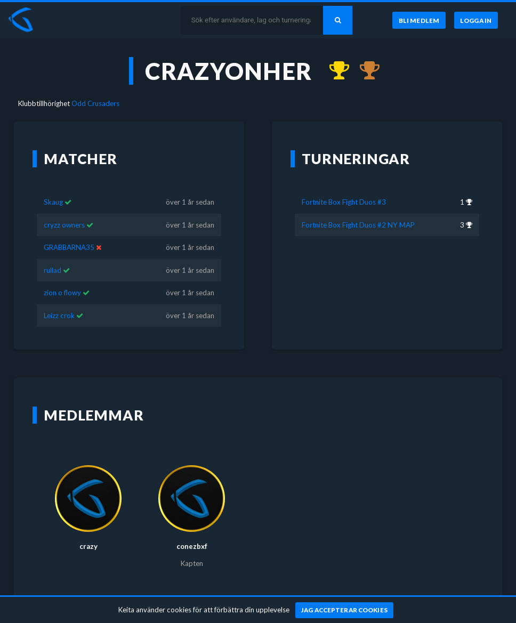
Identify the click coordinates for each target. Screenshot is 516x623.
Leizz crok (59, 315)
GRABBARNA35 (69, 247)
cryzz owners (64, 225)
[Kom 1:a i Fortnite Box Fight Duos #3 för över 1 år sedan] (334, 71)
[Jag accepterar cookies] (344, 610)
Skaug (53, 202)
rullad (52, 270)
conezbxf (191, 546)
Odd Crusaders (95, 103)
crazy (88, 546)
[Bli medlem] (418, 20)
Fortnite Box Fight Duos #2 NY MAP (358, 225)
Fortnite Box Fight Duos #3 (344, 202)
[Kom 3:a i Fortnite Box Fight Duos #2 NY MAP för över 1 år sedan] (364, 71)
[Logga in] (476, 20)
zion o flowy (62, 292)
